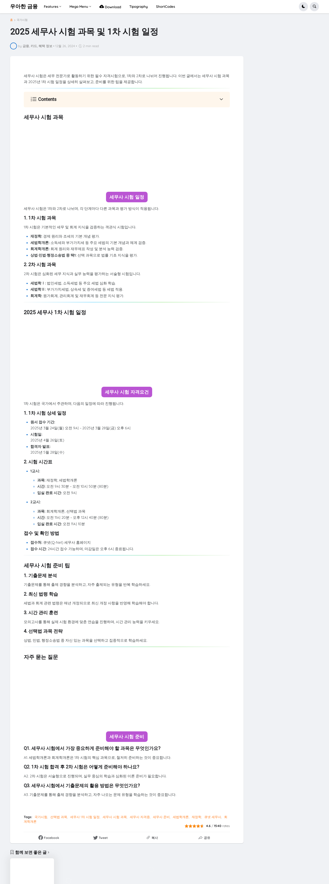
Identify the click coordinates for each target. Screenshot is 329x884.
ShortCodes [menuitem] (165, 6)
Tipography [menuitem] (138, 6)
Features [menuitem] (51, 6)
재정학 (196, 817)
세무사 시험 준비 (126, 736)
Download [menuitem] (110, 6)
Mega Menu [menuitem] (78, 6)
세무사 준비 (161, 817)
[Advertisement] (127, 156)
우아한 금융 (24, 6)
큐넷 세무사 (212, 817)
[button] (303, 6)
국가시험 (22, 20)
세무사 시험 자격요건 (127, 392)
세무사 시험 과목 (115, 817)
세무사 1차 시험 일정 (85, 817)
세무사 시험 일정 (126, 197)
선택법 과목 (58, 817)
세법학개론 (181, 817)
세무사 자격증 (140, 817)
